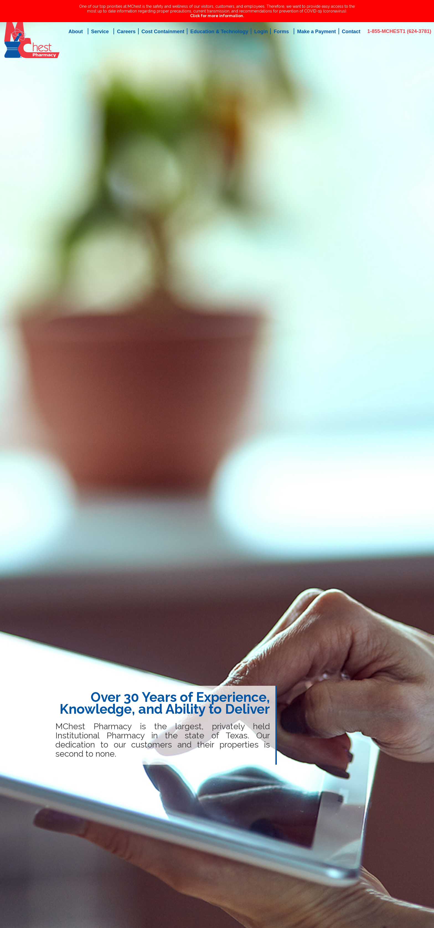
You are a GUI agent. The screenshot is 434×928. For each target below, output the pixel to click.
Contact (351, 31)
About (75, 31)
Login (261, 31)
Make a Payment (316, 31)
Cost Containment (162, 31)
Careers (126, 31)
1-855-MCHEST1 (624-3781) (399, 31)
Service (100, 31)
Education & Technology (219, 31)
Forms (281, 31)
